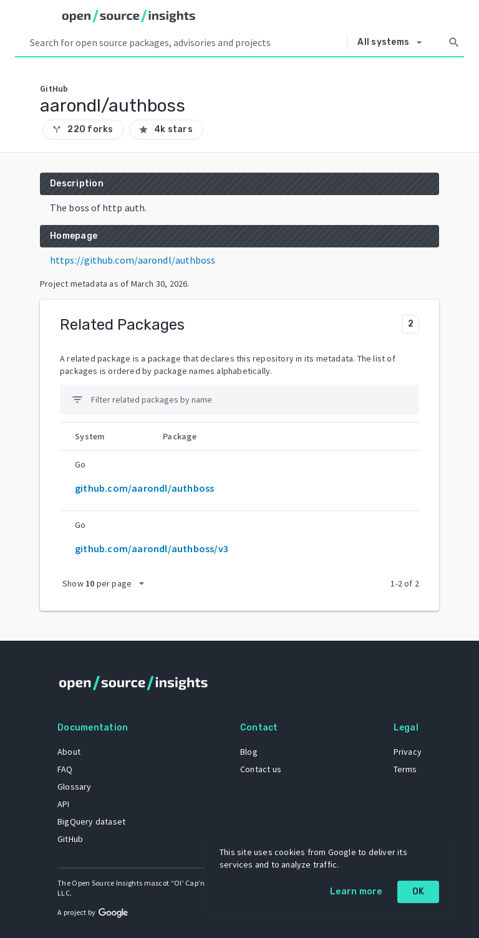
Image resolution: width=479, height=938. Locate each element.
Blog (249, 751)
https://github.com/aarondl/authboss (133, 260)
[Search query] (186, 42)
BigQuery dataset (91, 821)
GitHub (70, 839)
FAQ (65, 769)
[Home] (129, 16)
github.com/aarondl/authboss (144, 488)
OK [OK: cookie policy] (418, 891)
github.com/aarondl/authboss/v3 (151, 548)
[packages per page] (107, 583)
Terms (405, 769)
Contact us (260, 769)
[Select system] (393, 42)
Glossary (74, 786)
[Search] (454, 42)
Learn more (356, 891)
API (63, 804)
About (68, 751)
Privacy (408, 751)
